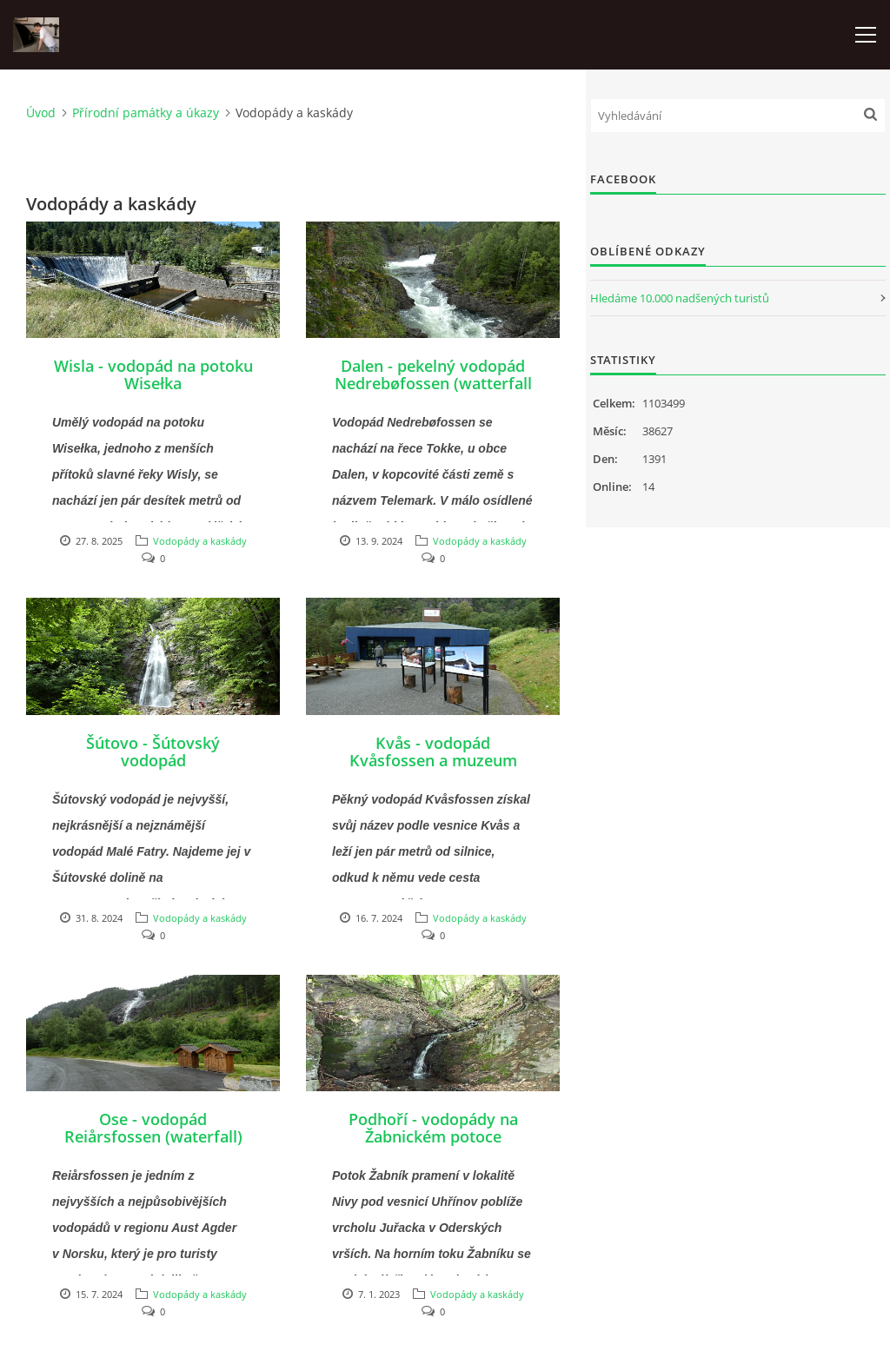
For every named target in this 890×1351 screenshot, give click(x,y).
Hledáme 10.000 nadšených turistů (679, 298)
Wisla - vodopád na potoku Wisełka (153, 374)
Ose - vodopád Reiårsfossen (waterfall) (153, 1127)
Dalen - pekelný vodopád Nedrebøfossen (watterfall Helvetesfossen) (433, 383)
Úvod (41, 112)
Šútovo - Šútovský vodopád (153, 751)
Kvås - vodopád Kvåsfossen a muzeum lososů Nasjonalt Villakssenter (433, 769)
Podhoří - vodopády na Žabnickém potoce (433, 1127)
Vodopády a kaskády (200, 540)
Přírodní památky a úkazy (145, 112)
